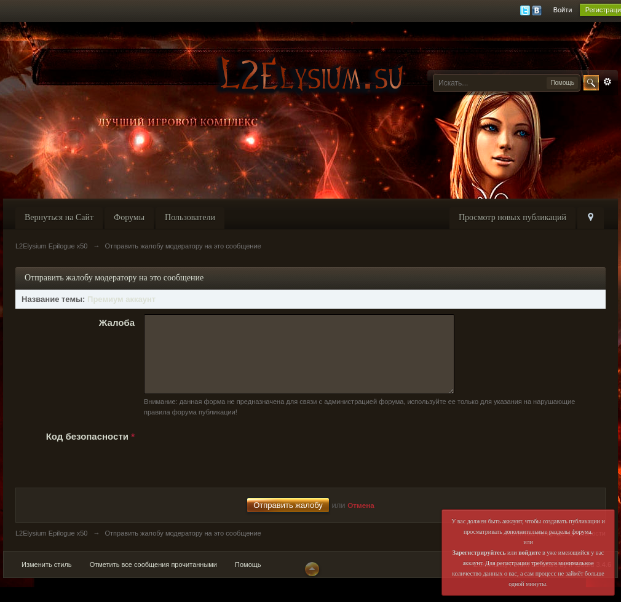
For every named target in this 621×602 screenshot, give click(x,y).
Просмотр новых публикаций (512, 217)
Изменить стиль (47, 579)
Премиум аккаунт (121, 299)
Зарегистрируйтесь (479, 552)
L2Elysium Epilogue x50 (51, 548)
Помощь (248, 579)
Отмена (360, 520)
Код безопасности (90, 451)
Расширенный (607, 82)
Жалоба (117, 322)
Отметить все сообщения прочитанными (153, 579)
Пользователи (190, 217)
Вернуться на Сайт (59, 217)
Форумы (129, 217)
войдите (529, 552)
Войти (562, 10)
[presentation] (237, 467)
